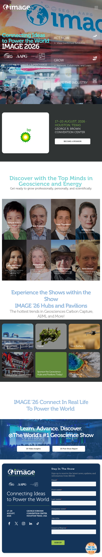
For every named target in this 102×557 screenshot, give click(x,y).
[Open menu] (96, 7)
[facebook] (9, 524)
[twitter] (16, 524)
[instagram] (23, 524)
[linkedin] (30, 524)
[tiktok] (37, 524)
